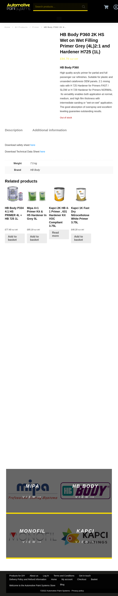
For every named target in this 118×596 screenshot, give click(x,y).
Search (83, 6)
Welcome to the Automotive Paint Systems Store (32, 585)
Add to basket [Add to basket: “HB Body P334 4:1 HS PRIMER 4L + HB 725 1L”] (12, 238)
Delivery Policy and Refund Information (27, 579)
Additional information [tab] (49, 130)
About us (34, 575)
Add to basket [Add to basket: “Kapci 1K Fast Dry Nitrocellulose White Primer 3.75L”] (78, 238)
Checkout (81, 579)
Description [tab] (14, 130)
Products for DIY (17, 575)
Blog (62, 584)
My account (66, 579)
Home (54, 579)
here (32, 145)
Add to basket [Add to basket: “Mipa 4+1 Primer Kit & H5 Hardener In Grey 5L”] (34, 238)
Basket (94, 579)
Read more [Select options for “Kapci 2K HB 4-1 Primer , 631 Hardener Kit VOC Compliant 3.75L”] (55, 234)
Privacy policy (78, 591)
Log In (46, 575)
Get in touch (85, 575)
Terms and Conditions (64, 575)
